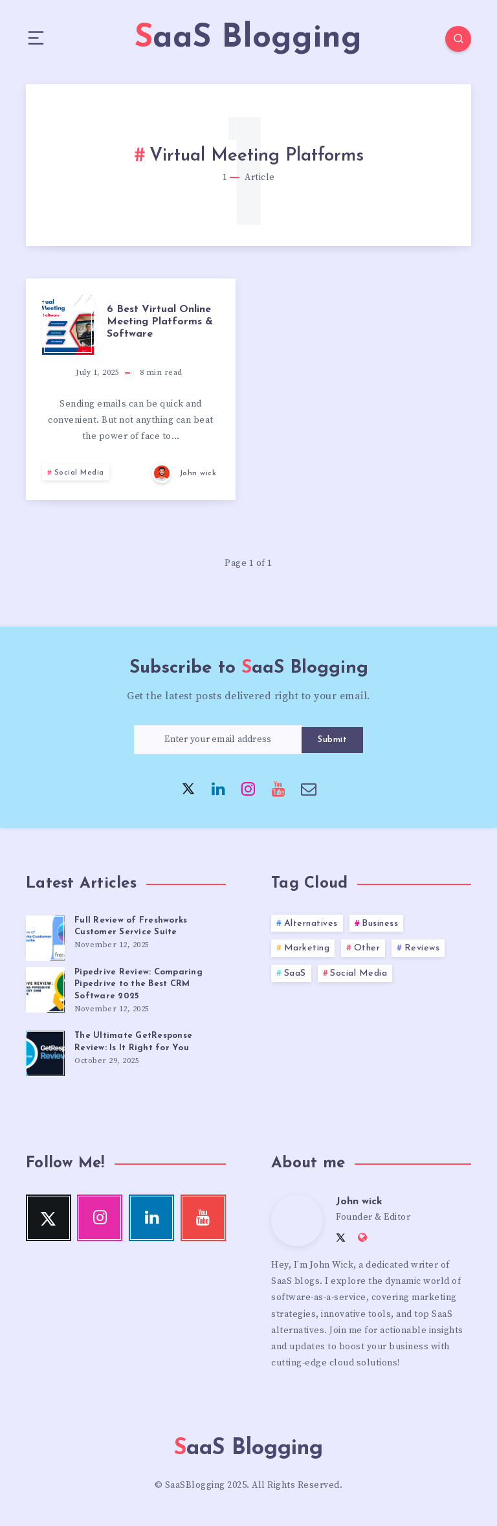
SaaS (295, 973)
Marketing (307, 948)
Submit (332, 739)
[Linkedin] (218, 788)
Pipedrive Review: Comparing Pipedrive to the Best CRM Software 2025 (138, 984)
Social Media (79, 473)
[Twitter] (188, 788)
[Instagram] (248, 788)
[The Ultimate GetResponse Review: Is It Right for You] (45, 1051)
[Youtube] (279, 788)
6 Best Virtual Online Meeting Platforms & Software (160, 321)
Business (380, 923)
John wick (359, 1201)
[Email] (308, 788)
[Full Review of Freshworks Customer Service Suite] (45, 936)
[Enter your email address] (218, 739)
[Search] (458, 39)
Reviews (422, 948)
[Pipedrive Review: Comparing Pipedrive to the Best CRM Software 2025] (45, 988)
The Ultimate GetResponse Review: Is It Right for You (133, 1041)
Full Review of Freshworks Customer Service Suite (130, 926)
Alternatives (311, 923)
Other (367, 948)
